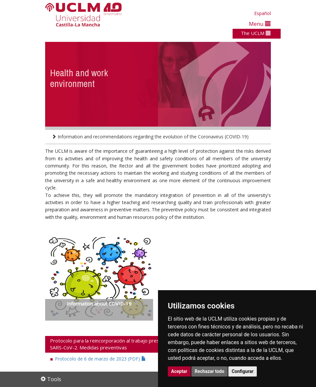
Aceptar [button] (179, 371)
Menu (260, 23)
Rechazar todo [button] (209, 371)
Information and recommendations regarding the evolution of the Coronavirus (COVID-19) (150, 136)
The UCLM (256, 33)
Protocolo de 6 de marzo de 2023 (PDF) (100, 359)
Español (262, 13)
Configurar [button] (243, 371)
